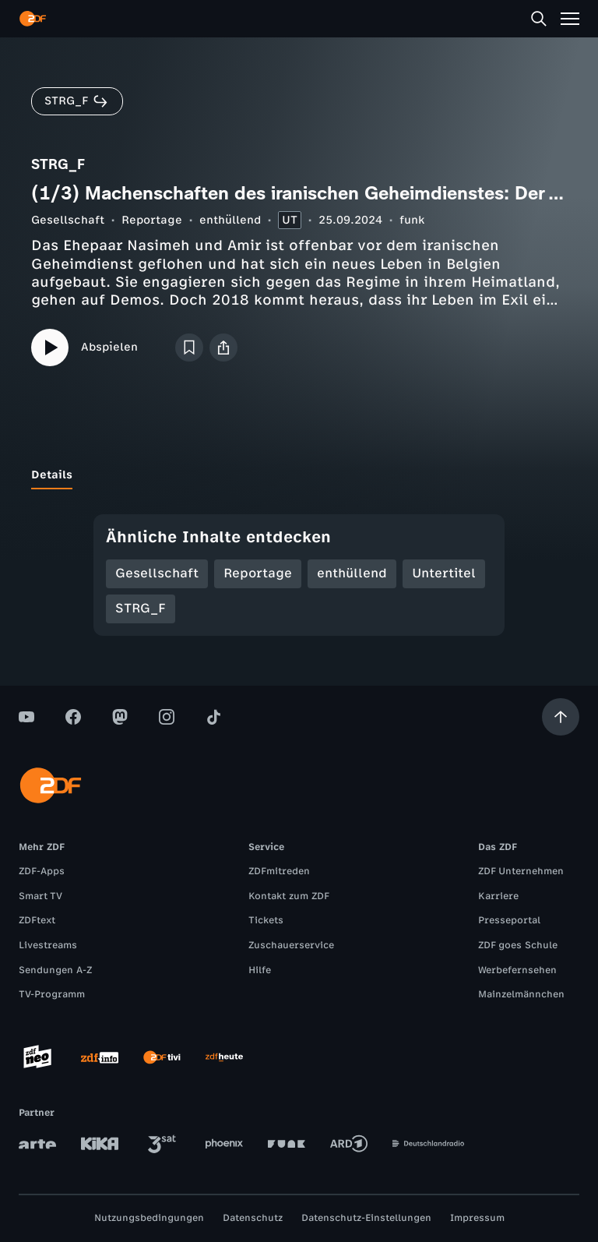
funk (411, 220)
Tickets (265, 920)
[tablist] (299, 475)
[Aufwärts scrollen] (560, 717)
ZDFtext (37, 920)
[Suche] (538, 18)
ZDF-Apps (42, 871)
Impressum (477, 1217)
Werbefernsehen (517, 970)
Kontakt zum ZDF (288, 896)
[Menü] (570, 18)
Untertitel (444, 573)
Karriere (498, 896)
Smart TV (40, 896)
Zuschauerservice (291, 945)
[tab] (51, 475)
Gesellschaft (67, 220)
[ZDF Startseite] (33, 18)
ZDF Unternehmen (521, 871)
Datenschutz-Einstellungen (366, 1217)
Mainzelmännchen (521, 994)
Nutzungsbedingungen (149, 1217)
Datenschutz (253, 1217)
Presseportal (509, 920)
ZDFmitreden (279, 871)
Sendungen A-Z (55, 970)
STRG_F (140, 608)
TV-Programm (52, 994)
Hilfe (259, 970)
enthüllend (230, 220)
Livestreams (48, 945)
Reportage (151, 220)
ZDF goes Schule (518, 945)
